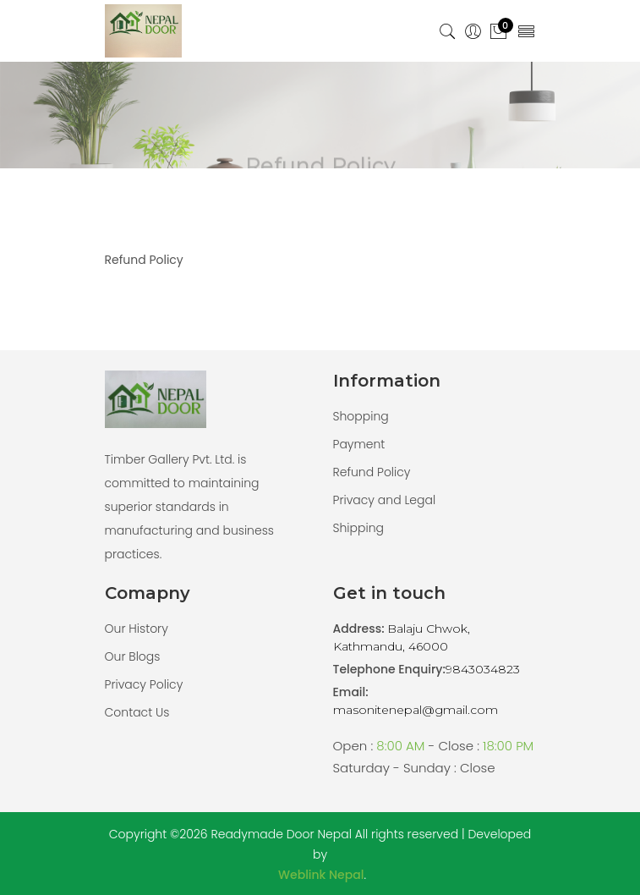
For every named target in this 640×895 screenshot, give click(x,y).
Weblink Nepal (321, 874)
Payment (359, 444)
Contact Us (137, 712)
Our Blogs (133, 656)
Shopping (361, 416)
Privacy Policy (144, 684)
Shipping (359, 527)
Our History (136, 628)
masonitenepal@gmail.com (415, 709)
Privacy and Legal (384, 499)
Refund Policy (372, 472)
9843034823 (483, 669)
